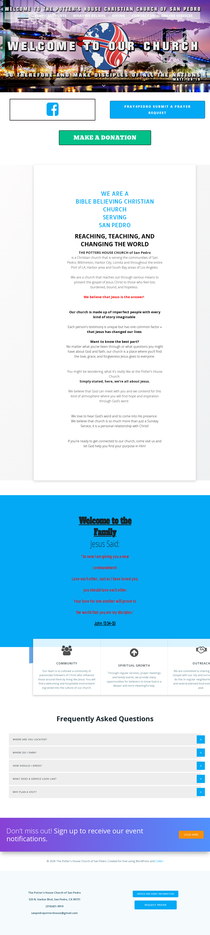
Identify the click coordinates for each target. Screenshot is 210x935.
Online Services (177, 15)
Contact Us (143, 15)
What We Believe (89, 15)
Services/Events (50, 15)
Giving (118, 15)
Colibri (159, 861)
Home (23, 15)
